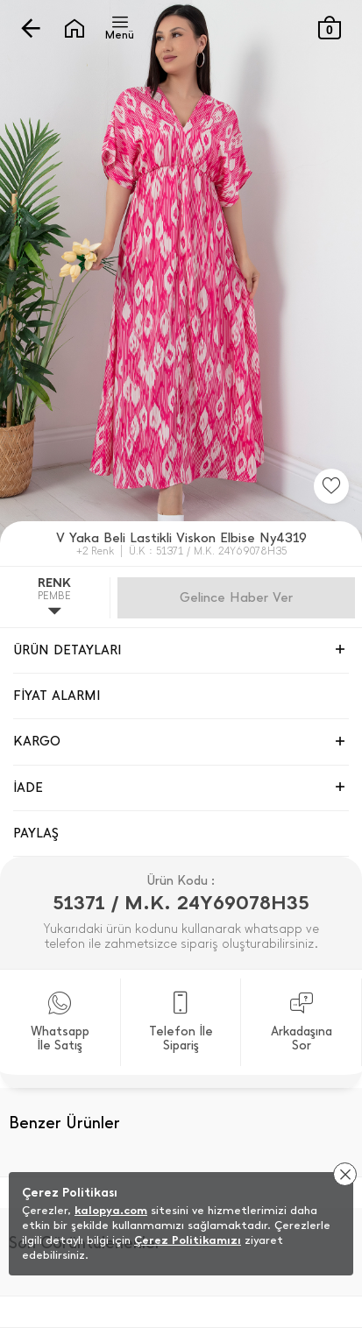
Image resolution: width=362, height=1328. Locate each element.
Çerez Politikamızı (187, 1240)
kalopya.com (111, 1210)
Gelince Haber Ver (236, 597)
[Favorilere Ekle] (331, 486)
